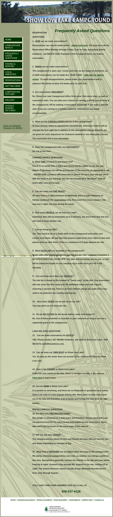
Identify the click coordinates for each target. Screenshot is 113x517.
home (13, 500)
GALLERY (10, 100)
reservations (74, 500)
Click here (37, 378)
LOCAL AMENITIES (10, 73)
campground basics (26, 500)
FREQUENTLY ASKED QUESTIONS (12, 55)
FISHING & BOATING (10, 65)
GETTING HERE (12, 86)
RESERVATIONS (13, 80)
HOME (8, 39)
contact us (99, 500)
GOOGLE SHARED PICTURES (10, 108)
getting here (87, 500)
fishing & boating (44, 500)
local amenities (60, 500)
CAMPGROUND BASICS (12, 46)
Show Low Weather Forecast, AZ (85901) (12, 127)
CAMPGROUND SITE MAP (12, 93)
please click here (79, 45)
